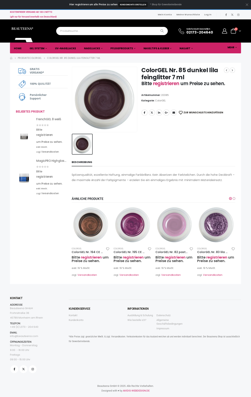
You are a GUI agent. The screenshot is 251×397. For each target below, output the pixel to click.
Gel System (37, 48)
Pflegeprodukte (121, 48)
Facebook (144, 112)
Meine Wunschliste (188, 14)
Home (18, 48)
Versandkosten (87, 275)
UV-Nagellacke (65, 48)
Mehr (231, 47)
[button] (230, 198)
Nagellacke (92, 48)
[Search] (162, 31)
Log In (207, 14)
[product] (91, 225)
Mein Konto (165, 14)
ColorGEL (160, 100)
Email (174, 112)
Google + (166, 112)
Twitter (152, 112)
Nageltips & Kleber (156, 48)
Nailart (185, 48)
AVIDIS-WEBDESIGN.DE (136, 390)
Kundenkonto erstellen (133, 5)
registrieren (166, 83)
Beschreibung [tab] (82, 162)
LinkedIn (159, 112)
